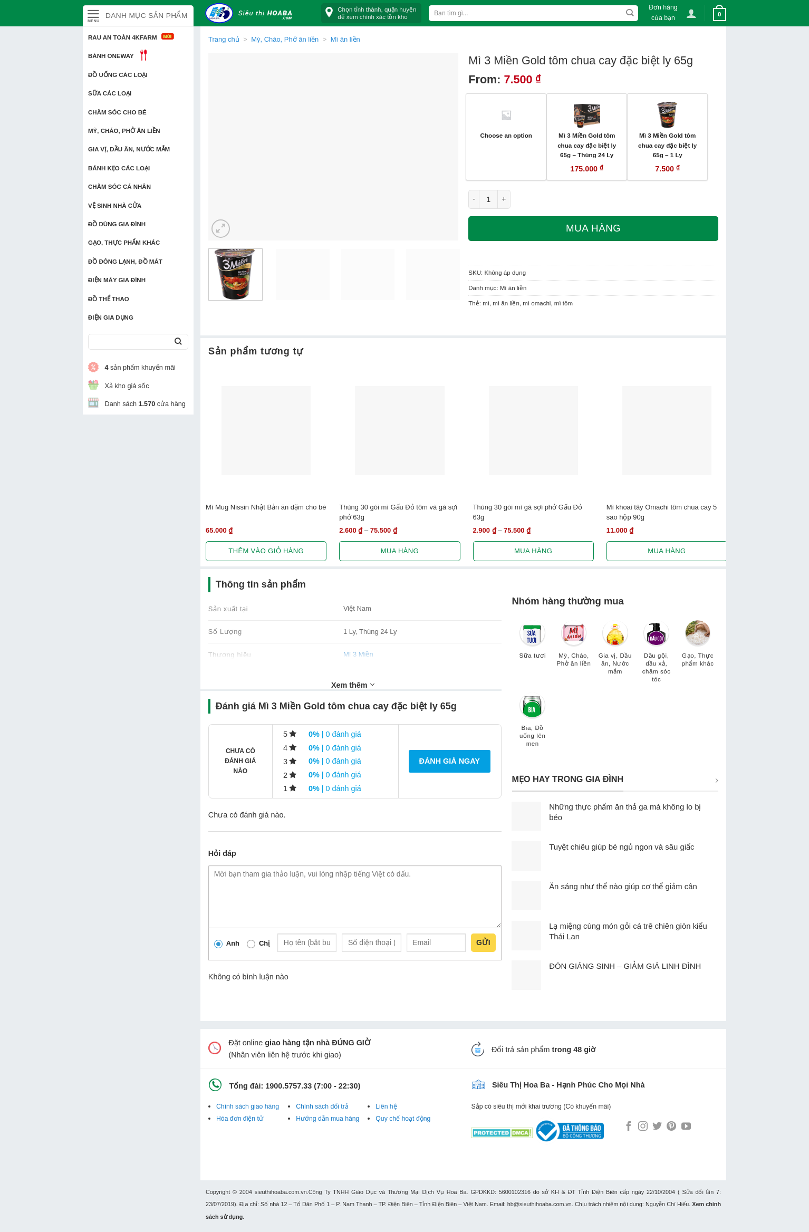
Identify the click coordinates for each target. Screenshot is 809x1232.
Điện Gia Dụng (110, 317)
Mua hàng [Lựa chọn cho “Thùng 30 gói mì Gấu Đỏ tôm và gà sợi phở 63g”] (400, 551)
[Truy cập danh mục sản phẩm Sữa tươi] (532, 644)
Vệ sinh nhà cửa (114, 206)
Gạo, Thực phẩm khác (124, 242)
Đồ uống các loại (118, 75)
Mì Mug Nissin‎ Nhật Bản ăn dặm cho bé (266, 507)
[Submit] (178, 342)
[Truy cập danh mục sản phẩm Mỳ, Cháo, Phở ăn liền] (573, 648)
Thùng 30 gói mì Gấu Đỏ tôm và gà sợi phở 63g (398, 512)
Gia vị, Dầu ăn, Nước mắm (129, 149)
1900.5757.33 (288, 1086)
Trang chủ (223, 39)
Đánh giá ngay (449, 761)
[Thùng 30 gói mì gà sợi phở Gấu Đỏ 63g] (533, 430)
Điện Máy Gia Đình (117, 280)
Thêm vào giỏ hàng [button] (266, 551)
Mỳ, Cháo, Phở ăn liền (124, 131)
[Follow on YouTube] (686, 1127)
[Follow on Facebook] (628, 1127)
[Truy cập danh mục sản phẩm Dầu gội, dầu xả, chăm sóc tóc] (656, 656)
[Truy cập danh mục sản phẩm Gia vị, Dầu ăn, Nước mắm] (614, 652)
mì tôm (563, 303)
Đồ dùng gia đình (117, 224)
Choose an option (506, 135)
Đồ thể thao (108, 299)
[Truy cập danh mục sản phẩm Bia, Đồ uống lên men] (532, 724)
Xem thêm (352, 684)
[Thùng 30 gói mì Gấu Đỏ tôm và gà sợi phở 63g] (399, 430)
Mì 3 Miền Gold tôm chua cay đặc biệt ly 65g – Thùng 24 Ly (586, 145)
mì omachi (537, 303)
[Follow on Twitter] (657, 1127)
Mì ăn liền (345, 39)
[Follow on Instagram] (643, 1127)
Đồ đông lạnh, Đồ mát (125, 261)
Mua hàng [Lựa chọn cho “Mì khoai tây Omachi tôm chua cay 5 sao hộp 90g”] (667, 551)
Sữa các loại (109, 93)
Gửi (483, 942)
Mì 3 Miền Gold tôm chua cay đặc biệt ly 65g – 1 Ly (667, 145)
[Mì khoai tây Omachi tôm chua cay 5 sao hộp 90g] (666, 430)
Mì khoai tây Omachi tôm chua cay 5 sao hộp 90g (661, 512)
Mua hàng (593, 228)
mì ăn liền (506, 303)
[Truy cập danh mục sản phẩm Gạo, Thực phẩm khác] (697, 648)
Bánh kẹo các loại (119, 168)
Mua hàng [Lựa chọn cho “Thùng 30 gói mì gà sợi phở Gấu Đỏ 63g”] (533, 551)
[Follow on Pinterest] (671, 1127)
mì (486, 303)
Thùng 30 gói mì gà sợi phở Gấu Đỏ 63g (527, 512)
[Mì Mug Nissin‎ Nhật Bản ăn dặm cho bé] (266, 430)
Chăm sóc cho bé (117, 112)
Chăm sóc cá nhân (119, 187)
